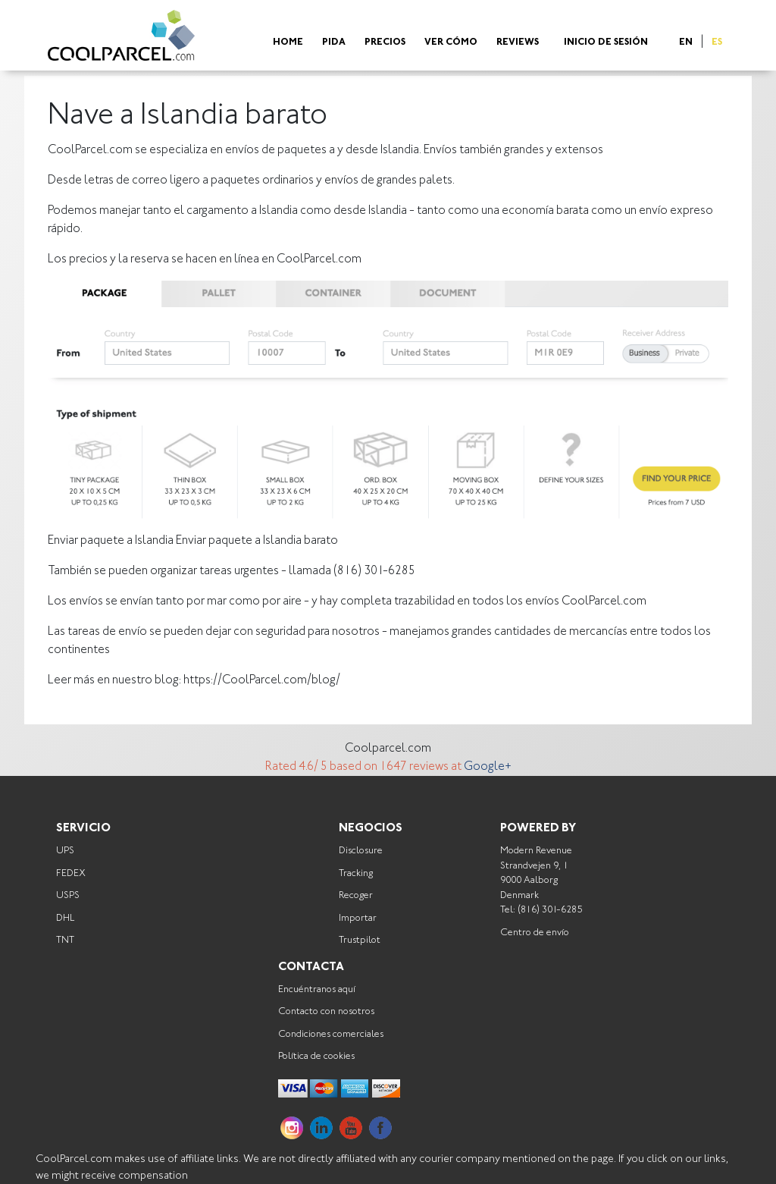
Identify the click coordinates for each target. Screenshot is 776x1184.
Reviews (517, 43)
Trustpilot (359, 940)
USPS (68, 895)
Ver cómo (450, 43)
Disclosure (361, 851)
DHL (65, 918)
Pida (334, 43)
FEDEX (71, 873)
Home (288, 43)
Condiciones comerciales (330, 1034)
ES (717, 43)
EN (686, 43)
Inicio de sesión (606, 43)
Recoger (356, 895)
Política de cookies (316, 1056)
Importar (358, 918)
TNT (65, 940)
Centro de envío (534, 932)
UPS (65, 851)
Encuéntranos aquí (316, 989)
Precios (385, 43)
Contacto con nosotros (326, 1011)
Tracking (356, 873)
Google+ (488, 767)
